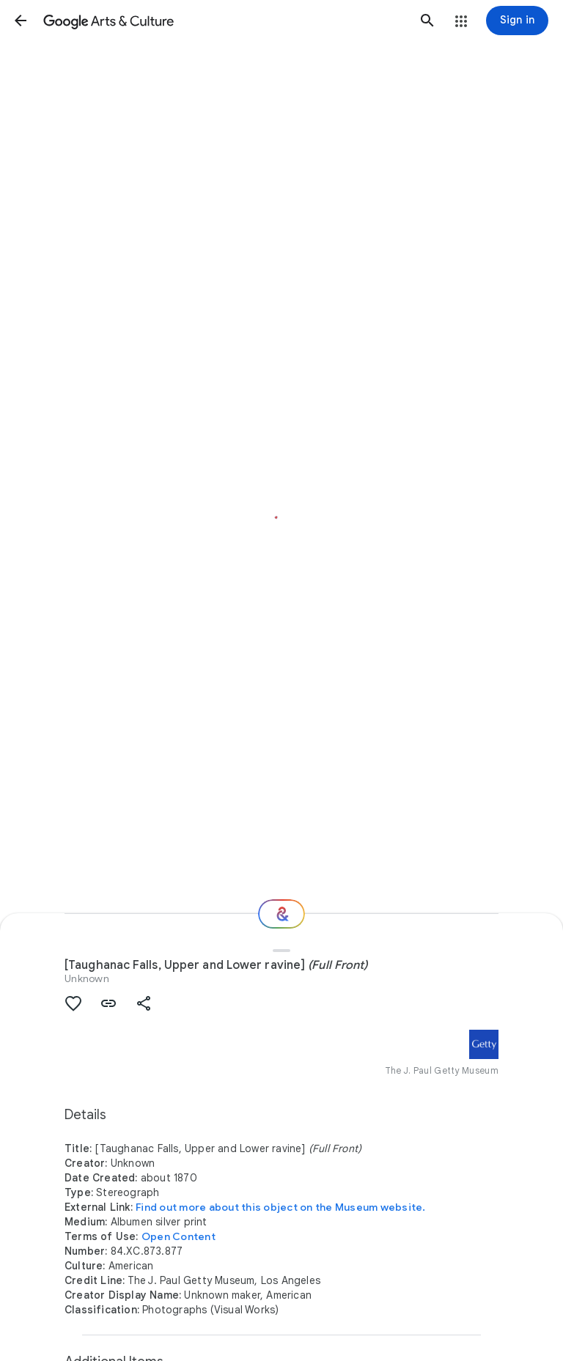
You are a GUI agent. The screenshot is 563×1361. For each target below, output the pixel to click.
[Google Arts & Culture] (224, 20)
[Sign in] (517, 20)
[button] (20, 20)
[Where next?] (281, 914)
